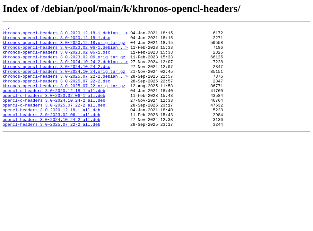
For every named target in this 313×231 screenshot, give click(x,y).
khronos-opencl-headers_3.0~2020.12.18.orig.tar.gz (64, 46)
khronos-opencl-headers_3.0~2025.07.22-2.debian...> (65, 87)
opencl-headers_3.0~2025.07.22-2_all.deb (51, 144)
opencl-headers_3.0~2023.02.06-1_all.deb (51, 133)
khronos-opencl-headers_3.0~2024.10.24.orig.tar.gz (64, 81)
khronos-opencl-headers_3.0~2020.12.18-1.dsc (56, 40)
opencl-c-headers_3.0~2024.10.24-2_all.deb (54, 115)
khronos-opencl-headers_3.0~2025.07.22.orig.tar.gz (64, 98)
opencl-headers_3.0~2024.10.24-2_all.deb (51, 138)
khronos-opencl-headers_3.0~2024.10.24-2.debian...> (65, 69)
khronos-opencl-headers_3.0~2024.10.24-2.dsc (56, 75)
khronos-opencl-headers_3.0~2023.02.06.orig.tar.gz (64, 63)
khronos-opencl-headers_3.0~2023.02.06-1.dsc (56, 58)
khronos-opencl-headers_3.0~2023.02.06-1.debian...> (65, 52)
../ (6, 29)
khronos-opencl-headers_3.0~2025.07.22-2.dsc (56, 92)
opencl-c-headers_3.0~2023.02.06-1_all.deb (54, 110)
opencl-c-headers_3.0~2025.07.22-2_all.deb (54, 121)
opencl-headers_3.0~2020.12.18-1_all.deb (51, 127)
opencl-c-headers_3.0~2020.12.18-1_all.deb (54, 104)
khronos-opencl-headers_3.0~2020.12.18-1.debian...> (65, 35)
